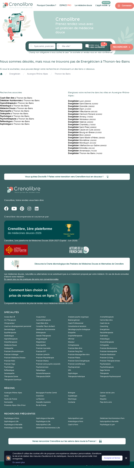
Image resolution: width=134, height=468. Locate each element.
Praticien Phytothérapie (45, 358)
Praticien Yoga (9, 364)
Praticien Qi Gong (106, 358)
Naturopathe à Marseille (109, 421)
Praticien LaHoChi (42, 354)
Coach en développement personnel (17, 326)
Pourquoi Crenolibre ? (46, 5)
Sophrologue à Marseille (45, 418)
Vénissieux (82, 119)
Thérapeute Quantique (12, 380)
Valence (80, 122)
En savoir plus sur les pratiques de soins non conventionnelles (31, 279)
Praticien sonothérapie (76, 364)
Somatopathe (9, 373)
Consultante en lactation (77, 326)
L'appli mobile (103, 5)
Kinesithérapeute (10, 342)
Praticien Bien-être (75, 348)
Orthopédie (104, 345)
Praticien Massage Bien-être (79, 354)
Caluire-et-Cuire (84, 130)
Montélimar (82, 140)
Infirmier (71, 339)
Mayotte (103, 399)
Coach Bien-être (42, 323)
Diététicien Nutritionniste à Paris (112, 418)
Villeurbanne (82, 111)
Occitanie (71, 402)
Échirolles (81, 148)
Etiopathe (72, 333)
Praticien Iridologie (11, 354)
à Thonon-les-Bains (16, 98)
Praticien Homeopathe (108, 351)
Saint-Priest (82, 127)
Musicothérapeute (107, 342)
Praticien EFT (41, 351)
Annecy (80, 117)
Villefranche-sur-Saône (87, 145)
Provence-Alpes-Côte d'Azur (15, 405)
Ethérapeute (41, 333)
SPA (69, 370)
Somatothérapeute (43, 373)
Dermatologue (9, 329)
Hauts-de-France (10, 399)
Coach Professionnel (75, 323)
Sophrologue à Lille (11, 421)
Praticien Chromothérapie (14, 351)
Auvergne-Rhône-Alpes (37, 74)
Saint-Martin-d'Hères (86, 138)
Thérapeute (104, 373)
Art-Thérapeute (10, 320)
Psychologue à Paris (11, 418)
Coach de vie (104, 323)
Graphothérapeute (75, 336)
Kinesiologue (105, 339)
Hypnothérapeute (11, 339)
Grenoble (81, 106)
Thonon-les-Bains (63, 74)
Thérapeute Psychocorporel (110, 376)
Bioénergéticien (74, 320)
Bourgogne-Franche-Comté (46, 393)
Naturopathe (41, 345)
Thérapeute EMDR (43, 376)
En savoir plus (19, 462)
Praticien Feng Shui (75, 351)
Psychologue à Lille (43, 421)
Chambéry (81, 125)
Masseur (71, 342)
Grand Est (40, 396)
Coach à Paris (73, 425)
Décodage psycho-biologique (79, 329)
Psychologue (9, 367)
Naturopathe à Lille (43, 425)
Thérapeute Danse (11, 376)
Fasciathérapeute (106, 333)
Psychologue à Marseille (13, 425)
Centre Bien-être (106, 320)
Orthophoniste (73, 345)
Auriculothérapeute (43, 320)
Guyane (103, 396)
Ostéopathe (8, 348)
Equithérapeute (10, 333)
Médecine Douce (10, 345)
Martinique (72, 399)
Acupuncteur (41, 317)
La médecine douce (83, 5)
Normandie (8, 402)
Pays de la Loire (106, 402)
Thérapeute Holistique (76, 376)
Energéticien (14, 74)
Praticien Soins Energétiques (79, 361)
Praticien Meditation (107, 354)
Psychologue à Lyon (107, 425)
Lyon (79, 101)
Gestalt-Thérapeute (43, 336)
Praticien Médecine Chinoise (14, 358)
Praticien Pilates (74, 358)
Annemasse (82, 151)
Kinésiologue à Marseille (13, 428)
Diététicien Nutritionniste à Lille (48, 428)
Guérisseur (104, 336)
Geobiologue (9, 336)
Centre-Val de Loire (107, 393)
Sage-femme (105, 370)
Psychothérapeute (107, 367)
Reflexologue (9, 370)
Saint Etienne (83, 104)
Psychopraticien (74, 367)
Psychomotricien (42, 367)
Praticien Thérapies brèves (110, 361)
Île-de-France (41, 405)
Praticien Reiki (9, 361)
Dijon (79, 109)
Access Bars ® (9, 317)
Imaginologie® (41, 339)
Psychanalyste (105, 364)
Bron (79, 135)
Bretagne (71, 393)
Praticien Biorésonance (108, 348)
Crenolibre (9, 200)
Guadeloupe (72, 396)
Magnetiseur (41, 342)
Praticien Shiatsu (42, 361)
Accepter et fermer (112, 458)
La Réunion (40, 399)
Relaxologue (40, 370)
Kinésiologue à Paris (75, 421)
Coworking (104, 326)
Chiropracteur (9, 323)
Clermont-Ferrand (85, 114)
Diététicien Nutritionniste (45, 329)
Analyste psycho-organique (78, 317)
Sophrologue (73, 373)
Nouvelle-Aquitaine (43, 402)
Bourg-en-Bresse (84, 132)
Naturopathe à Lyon (75, 418)
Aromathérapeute (107, 317)
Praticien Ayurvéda (43, 348)
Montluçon (82, 143)
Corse (6, 396)
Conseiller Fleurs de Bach (45, 326)
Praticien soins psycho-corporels (48, 364)
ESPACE (65, 5)
